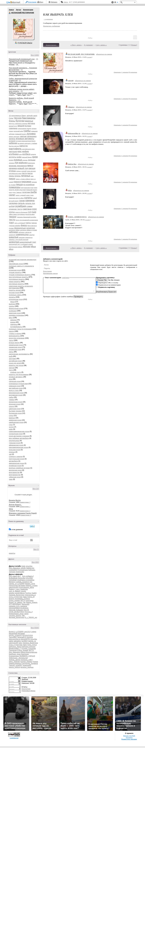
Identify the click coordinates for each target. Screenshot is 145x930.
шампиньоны (22, 234)
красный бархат (27, 157)
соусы (12, 212)
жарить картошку (14, 136)
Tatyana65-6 (21, 637)
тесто (12, 219)
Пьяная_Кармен (26, 662)
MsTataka (21, 586)
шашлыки (22, 237)
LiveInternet (14, 2)
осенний (23, 171)
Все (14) (36, 489)
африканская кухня (16, 445)
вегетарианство (14, 475)
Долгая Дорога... (15, 505)
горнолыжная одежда (24, 128)
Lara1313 (27, 632)
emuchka (29, 566)
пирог (12, 178)
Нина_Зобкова (14, 662)
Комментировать (51, 45)
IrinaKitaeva (21, 580)
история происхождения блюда (25, 141)
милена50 (25, 604)
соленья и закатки (15, 456)
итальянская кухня (16, 299)
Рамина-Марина (15, 663)
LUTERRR (21, 584)
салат (12, 195)
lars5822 (24, 641)
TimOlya (28, 593)
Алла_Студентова (15, 597)
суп (29, 212)
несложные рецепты (16, 284)
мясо (30, 165)
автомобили (13, 461)
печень (18, 176)
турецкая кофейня (14, 225)
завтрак (23, 136)
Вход (41, 2)
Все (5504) (35, 628)
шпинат (30, 244)
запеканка (31, 136)
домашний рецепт (20, 134)
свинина (30, 200)
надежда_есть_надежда (18, 606)
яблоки (26, 246)
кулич (11, 160)
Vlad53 (34, 593)
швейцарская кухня (16, 422)
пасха (30, 173)
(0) (37, 59)
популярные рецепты (17, 279)
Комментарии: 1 (25, 506)
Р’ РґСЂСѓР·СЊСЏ (25, 43)
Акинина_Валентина (16, 595)
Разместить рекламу (129, 739)
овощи (31, 168)
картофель (15, 148)
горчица (34, 128)
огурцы (12, 171)
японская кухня (14, 404)
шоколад (14, 241)
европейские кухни (16, 264)
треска (34, 223)
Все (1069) (35, 55)
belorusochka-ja (14, 639)
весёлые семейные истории (19, 468)
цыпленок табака (14, 230)
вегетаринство (14, 472)
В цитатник (133, 72)
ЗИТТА (22, 601)
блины (12, 121)
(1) (19, 100)
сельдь (21, 203)
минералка (31, 163)
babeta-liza (30, 568)
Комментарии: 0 (25, 511)
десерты (12, 297)
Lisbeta (33, 632)
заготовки (12, 359)
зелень (12, 138)
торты (28, 223)
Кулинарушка (23, 570)
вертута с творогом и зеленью (18, 123)
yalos (20, 643)
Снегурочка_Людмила (29, 663)
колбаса (26, 154)
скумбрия (20, 206)
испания (12, 141)
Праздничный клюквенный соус (22, 59)
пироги (17, 181)
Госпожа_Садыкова (28, 648)
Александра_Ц (30, 595)
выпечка (12, 304)
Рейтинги (54, 2)
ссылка (89, 57)
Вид (116, 3)
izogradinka (30, 580)
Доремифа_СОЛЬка (22, 599)
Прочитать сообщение (51, 26)
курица (18, 159)
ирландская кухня (15, 402)
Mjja (70, 190)
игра (10, 379)
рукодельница (14, 441)
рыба (34, 192)
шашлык (13, 237)
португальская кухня (27, 187)
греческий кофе (18, 131)
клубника (14, 154)
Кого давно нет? (15, 576)
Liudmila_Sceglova (22, 582)
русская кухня (14, 293)
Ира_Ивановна (14, 568)
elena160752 (25, 639)
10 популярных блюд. (17, 116)
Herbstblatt (13, 580)
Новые (133, 45)
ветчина (31, 123)
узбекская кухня (15, 477)
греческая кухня (15, 381)
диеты (11, 352)
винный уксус (13, 126)
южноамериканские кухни (18, 447)
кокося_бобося (14, 667)
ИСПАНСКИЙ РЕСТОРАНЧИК (10, 13)
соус (34, 209)
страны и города (15, 334)
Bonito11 (12, 632)
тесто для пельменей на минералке (27, 220)
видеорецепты (14, 336)
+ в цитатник (48, 19)
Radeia (11, 589)
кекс (20, 151)
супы (10, 425)
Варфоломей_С (15, 648)
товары (11, 400)
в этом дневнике (17, 530)
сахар (22, 200)
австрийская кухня (16, 388)
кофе (19, 157)
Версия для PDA (129, 736)
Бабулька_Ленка (15, 647)
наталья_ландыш (26, 667)
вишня (21, 125)
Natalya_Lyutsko (31, 586)
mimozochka (13, 586)
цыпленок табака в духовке (28, 230)
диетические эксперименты (19, 354)
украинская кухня (15, 347)
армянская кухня (15, 420)
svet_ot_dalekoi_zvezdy (17, 591)
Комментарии (28, 10)
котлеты (12, 157)
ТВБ (23, 616)
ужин (11, 479)
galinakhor (17, 641)
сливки (29, 206)
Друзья (18, 10)
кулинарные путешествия (18, 384)
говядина (13, 128)
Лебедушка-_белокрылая (18, 658)
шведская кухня (15, 409)
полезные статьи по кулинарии (20, 329)
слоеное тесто (15, 209)
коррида (33, 154)
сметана (27, 209)
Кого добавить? (28, 576)
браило (11, 599)
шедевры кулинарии (16, 315)
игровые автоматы (25, 138)
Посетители (26, 689)
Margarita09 (13, 633)
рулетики (26, 192)
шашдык (32, 235)
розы (10, 192)
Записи (11, 10)
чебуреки (13, 232)
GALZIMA (29, 578)
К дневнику (88, 45)
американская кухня (16, 463)
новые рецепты (14, 282)
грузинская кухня (15, 349)
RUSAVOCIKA (27, 635)
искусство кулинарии (16, 338)
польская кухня (14, 450)
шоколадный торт (28, 242)
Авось (66, 2)
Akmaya (71, 107)
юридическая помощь (15, 247)
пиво (32, 176)
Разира (35, 662)
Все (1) (36, 549)
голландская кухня (16, 434)
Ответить (117, 72)
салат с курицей (21, 195)
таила (26, 614)
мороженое (22, 166)
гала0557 (19, 665)
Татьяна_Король (15, 616)
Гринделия (13, 650)
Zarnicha (29, 637)
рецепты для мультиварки (18, 375)
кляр (20, 154)
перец (11, 176)
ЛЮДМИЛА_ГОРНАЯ (27, 656)
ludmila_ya (13, 584)
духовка (31, 133)
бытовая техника (15, 411)
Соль (11, 118)
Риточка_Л (28, 612)
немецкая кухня (15, 386)
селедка (13, 203)
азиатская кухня (15, 313)
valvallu (23, 568)
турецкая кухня (14, 443)
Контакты (129, 737)
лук (16, 162)
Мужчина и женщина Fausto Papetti (23, 513)
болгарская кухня (15, 413)
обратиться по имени (104, 54)
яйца (33, 246)
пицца (19, 184)
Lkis (30, 582)
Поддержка (112, 2)
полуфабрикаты (16, 327)
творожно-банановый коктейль (26, 217)
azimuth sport (32, 116)
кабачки (13, 143)
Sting (11, 509)
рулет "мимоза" (17, 192)
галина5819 (13, 570)
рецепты (12, 553)
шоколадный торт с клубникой (18, 244)
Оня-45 (26, 610)
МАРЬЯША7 (16, 604)
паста (24, 173)
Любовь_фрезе (14, 660)
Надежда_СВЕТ (27, 660)
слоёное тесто (15, 372)
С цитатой (125, 72)
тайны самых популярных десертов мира (22, 214)
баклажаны (28, 118)
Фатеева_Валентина (16, 617)
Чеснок (18, 118)
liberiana (12, 582)
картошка (13, 151)
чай (10, 454)
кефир (25, 151)
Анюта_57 (31, 597)
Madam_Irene (30, 584)
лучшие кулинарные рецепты (20, 275)
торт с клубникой (19, 223)
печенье (25, 175)
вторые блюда (14, 343)
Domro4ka (21, 578)
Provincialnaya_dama (26, 587)
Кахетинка (29, 601)
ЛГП (10, 604)
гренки (11, 131)
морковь (13, 166)
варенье (29, 121)
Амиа (25, 597)
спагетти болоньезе (21, 212)
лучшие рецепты (15, 272)
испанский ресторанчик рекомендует (22, 260)
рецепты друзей (15, 290)
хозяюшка (12, 311)
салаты (28, 197)
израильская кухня (16, 345)
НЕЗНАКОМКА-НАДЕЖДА (18, 608)
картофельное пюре (28, 149)
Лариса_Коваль (31, 602)
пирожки (26, 181)
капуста (23, 146)
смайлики (65, 278)
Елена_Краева (14, 601)
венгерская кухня (15, 470)
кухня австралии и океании (19, 436)
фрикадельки (20, 228)
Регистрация (32, 2)
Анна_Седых (32, 645)
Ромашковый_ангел (16, 614)
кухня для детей (15, 363)
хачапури (30, 228)
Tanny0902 (13, 637)
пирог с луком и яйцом (23, 179)
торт (11, 222)
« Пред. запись (76, 45)
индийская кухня (15, 466)
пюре (35, 187)
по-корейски (29, 184)
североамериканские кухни (19, 431)
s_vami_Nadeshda (21, 589)
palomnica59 (13, 587)
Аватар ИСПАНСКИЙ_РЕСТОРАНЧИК (23, 29)
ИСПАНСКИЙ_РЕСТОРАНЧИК (81, 54)
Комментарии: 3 (25, 502)
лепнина (11, 163)
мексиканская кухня (16, 393)
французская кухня (16, 308)
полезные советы (15, 295)
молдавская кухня (15, 395)
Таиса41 (12, 665)
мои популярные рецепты (18, 277)
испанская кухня (15, 270)
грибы (27, 130)
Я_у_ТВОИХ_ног (31, 617)
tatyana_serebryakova (17, 593)
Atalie (23, 566)
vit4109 (70, 81)
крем (35, 157)
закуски (11, 368)
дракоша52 (20, 572)
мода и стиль (14, 390)
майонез (23, 162)
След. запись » (101, 45)
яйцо (11, 249)
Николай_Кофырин (16, 610)
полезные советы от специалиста (21, 266)
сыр (34, 211)
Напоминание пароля (50, 273)
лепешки (31, 160)
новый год (22, 168)
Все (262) (35, 562)
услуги (11, 427)
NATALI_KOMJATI (15, 635)
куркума (24, 160)
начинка (13, 168)
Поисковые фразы (28, 691)
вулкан (28, 126)
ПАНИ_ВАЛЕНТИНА (16, 612)
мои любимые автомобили (19, 438)
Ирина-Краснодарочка (29, 652)
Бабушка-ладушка (28, 647)
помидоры (14, 187)
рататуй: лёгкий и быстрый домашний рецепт (23, 190)
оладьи (18, 171)
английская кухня (15, 361)
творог (13, 216)
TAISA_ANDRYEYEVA (77, 217)
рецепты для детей (16, 365)
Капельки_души (15, 654)
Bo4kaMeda (13, 578)
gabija (11, 641)
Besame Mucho (15, 500)
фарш (24, 225)
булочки (20, 120)
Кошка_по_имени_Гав (17, 602)
